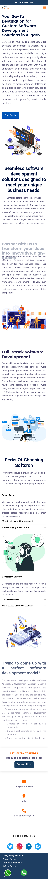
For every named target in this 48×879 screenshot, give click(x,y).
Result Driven (8, 495)
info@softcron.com (24, 786)
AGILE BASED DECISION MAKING (17, 605)
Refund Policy (9, 866)
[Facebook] (38, 847)
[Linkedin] (29, 847)
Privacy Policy (9, 859)
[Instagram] (20, 847)
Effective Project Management (17, 521)
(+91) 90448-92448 (24, 815)
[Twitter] (10, 847)
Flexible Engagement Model (16, 527)
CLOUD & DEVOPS (10, 599)
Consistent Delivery (12, 576)
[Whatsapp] (9, 873)
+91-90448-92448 (24, 2)
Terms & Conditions (12, 862)
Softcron (19, 855)
